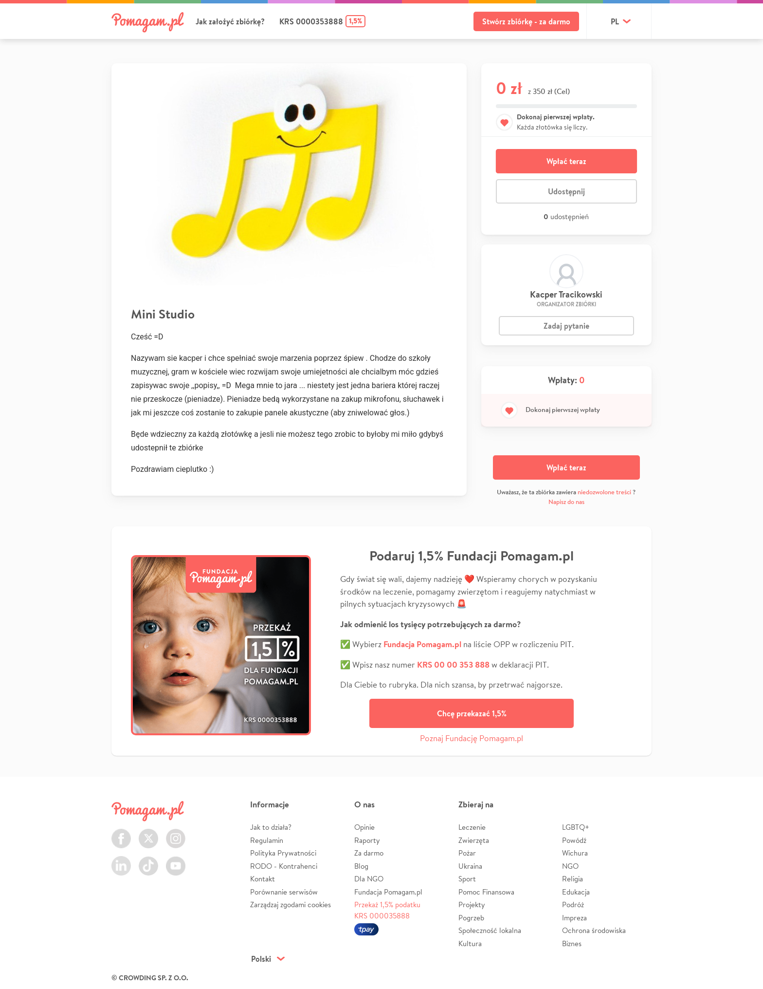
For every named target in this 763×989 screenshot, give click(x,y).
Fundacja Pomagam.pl (388, 891)
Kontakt (262, 878)
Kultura (470, 943)
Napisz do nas (566, 502)
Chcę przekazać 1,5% (472, 713)
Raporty (367, 840)
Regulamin (266, 840)
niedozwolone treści (604, 492)
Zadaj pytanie (566, 325)
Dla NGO (368, 878)
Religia (572, 878)
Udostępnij (566, 191)
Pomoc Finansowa (486, 891)
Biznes (571, 943)
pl (615, 21)
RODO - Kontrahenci (283, 866)
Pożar (467, 853)
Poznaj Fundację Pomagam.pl (471, 738)
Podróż (573, 904)
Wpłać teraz (566, 161)
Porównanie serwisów (284, 891)
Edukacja (576, 891)
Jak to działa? (270, 827)
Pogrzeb (471, 917)
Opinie (364, 827)
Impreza (574, 917)
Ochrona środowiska (594, 930)
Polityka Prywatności (283, 853)
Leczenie (472, 827)
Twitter (148, 833)
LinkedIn (121, 860)
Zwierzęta (473, 840)
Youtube (175, 860)
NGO (570, 866)
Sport (467, 878)
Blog (361, 866)
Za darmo (368, 853)
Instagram (175, 833)
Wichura (575, 853)
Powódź (574, 840)
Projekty (471, 904)
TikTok (148, 860)
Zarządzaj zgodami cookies (290, 904)
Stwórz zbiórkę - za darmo (526, 21)
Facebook (121, 833)
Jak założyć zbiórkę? (230, 21)
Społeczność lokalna (489, 930)
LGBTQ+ (575, 827)
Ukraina (470, 866)
